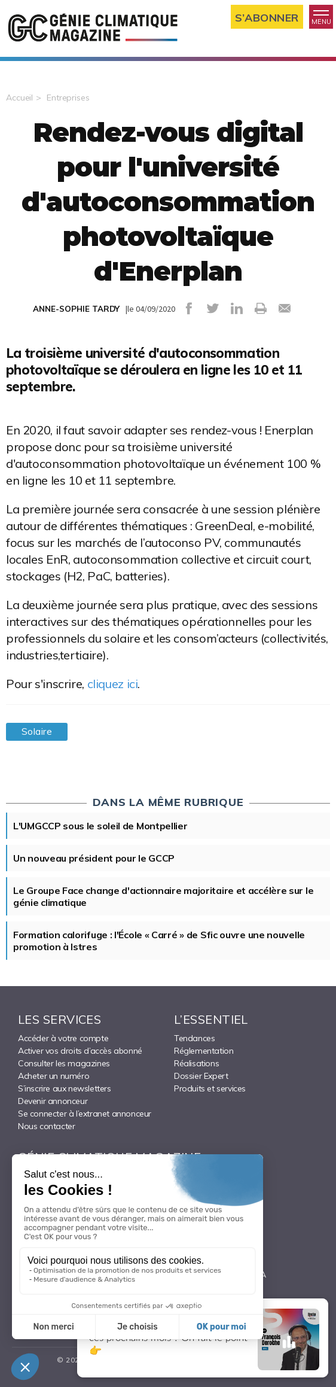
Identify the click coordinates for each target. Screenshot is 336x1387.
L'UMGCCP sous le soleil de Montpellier (100, 826)
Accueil (19, 97)
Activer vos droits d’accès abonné (80, 1050)
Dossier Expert (201, 1075)
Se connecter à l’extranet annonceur (84, 1113)
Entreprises (68, 97)
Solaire (37, 732)
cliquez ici (112, 683)
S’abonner (267, 17)
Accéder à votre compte (63, 1038)
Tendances (194, 1038)
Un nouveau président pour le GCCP (94, 858)
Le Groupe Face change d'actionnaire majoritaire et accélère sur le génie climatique (163, 896)
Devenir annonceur (52, 1101)
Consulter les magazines (64, 1063)
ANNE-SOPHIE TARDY (76, 309)
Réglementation (203, 1050)
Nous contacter (46, 1126)
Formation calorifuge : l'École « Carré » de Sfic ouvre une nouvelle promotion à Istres (159, 941)
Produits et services (210, 1088)
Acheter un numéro (53, 1075)
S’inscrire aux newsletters (64, 1088)
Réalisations (196, 1063)
